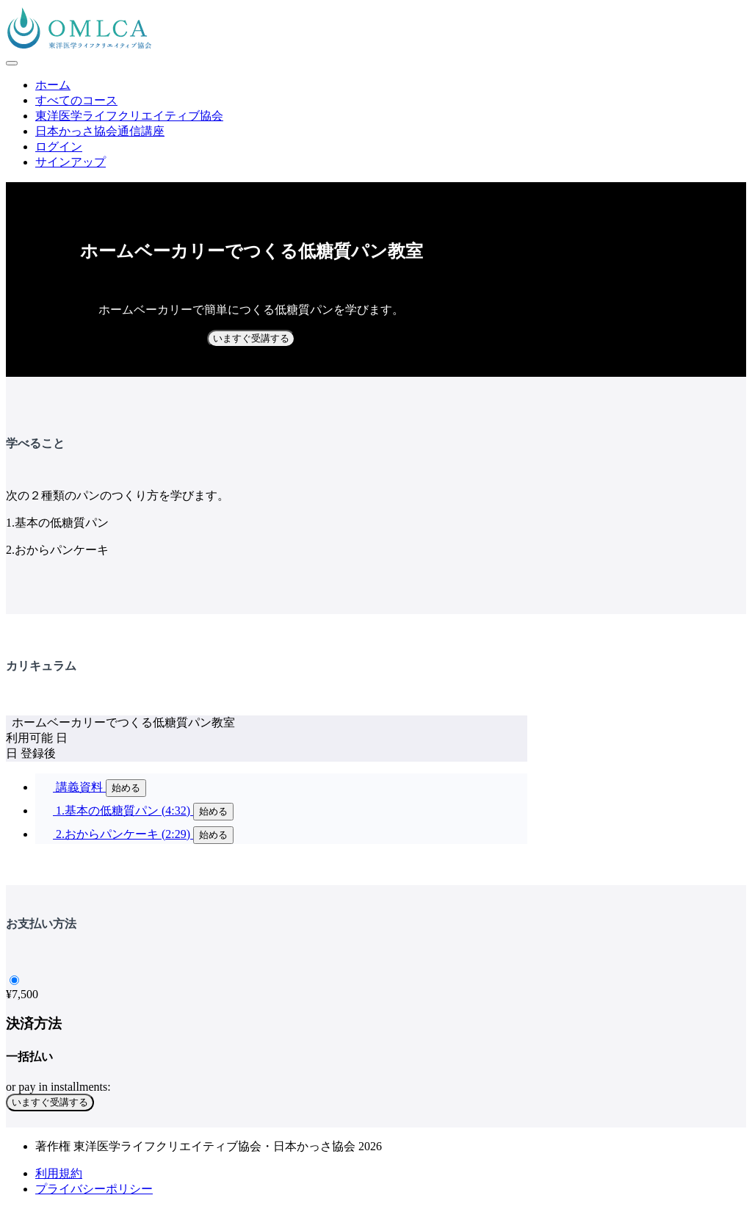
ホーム (52, 85)
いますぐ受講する (251, 338)
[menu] (376, 124)
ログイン (58, 146)
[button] (12, 63)
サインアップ (70, 162)
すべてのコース (76, 100)
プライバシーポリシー (94, 1189)
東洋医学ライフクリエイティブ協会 (129, 115)
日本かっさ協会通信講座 (99, 131)
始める (126, 787)
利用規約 (58, 1173)
